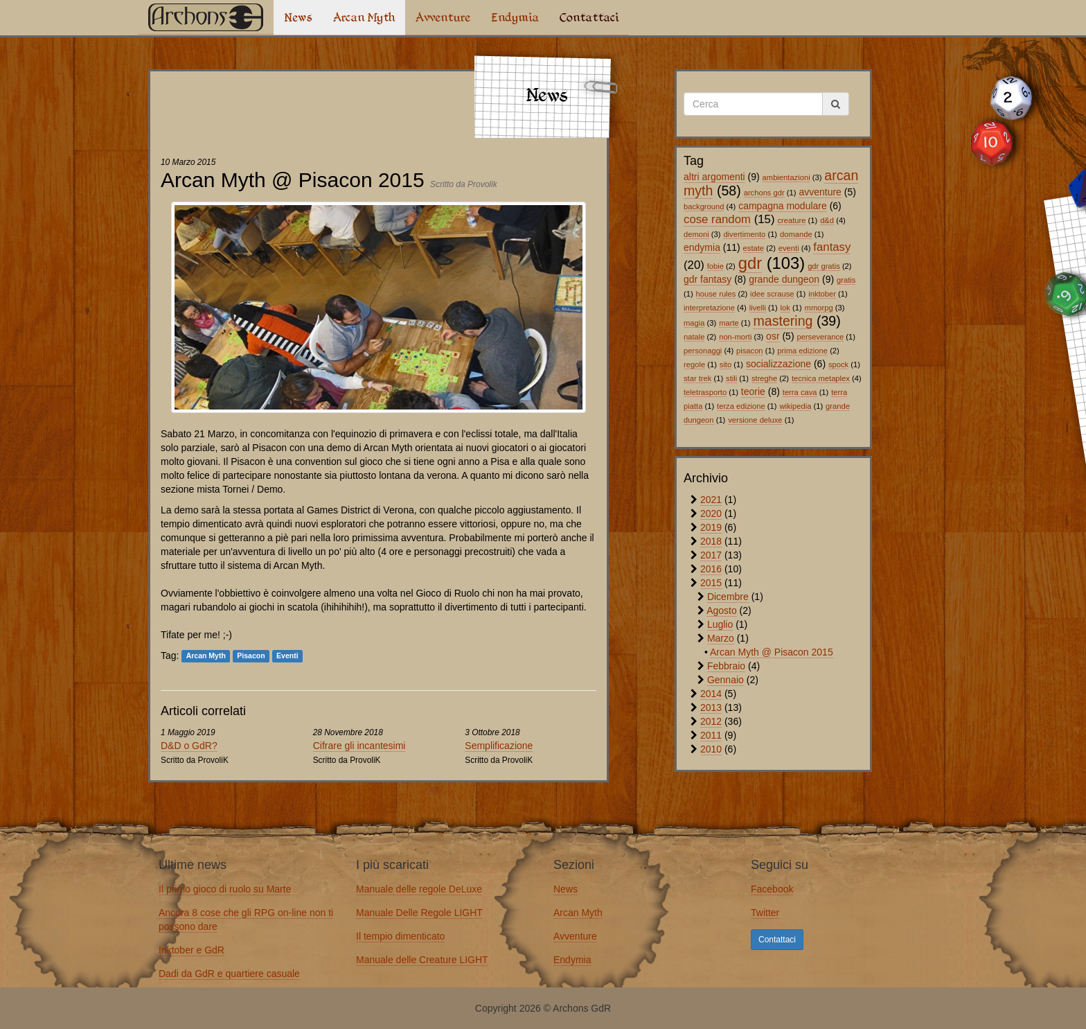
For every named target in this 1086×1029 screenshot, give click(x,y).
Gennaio (725, 679)
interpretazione (709, 308)
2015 (711, 582)
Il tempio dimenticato (400, 936)
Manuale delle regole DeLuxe (419, 889)
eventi (788, 248)
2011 (711, 735)
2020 (711, 513)
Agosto (721, 610)
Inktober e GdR (191, 950)
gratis (846, 280)
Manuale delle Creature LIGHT (422, 959)
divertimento (744, 234)
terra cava (800, 392)
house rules (716, 294)
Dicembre (728, 596)
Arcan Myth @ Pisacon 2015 (771, 652)
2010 (711, 749)
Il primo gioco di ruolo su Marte (225, 889)
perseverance (820, 337)
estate (753, 248)
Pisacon (251, 656)
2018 (711, 541)
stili (731, 378)
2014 (711, 693)
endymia (702, 247)
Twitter (765, 912)
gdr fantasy (707, 279)
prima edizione (802, 350)
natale (694, 337)
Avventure (443, 17)
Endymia (515, 17)
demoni (696, 234)
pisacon (749, 350)
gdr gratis (824, 266)
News (298, 17)
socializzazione (778, 363)
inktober (822, 294)
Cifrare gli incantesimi (359, 745)
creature (791, 220)
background (704, 206)
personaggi (703, 350)
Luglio (720, 624)
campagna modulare (782, 205)
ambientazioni (786, 177)
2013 (711, 707)
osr (772, 336)
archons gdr (764, 192)
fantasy (832, 247)
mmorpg (819, 308)
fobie (715, 266)
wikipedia (795, 406)
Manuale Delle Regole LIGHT (419, 912)
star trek (697, 378)
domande (796, 234)
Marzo (720, 638)
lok (785, 308)
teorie (753, 391)
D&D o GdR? (189, 745)
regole (694, 364)
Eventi (287, 656)
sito (725, 364)
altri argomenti (714, 176)
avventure (820, 191)
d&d (827, 220)
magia (694, 323)
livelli (757, 308)
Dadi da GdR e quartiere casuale (229, 973)
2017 (711, 555)
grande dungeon (784, 279)
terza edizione (741, 406)
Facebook (772, 889)
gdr (750, 263)
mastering (782, 320)
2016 (711, 568)
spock (838, 364)
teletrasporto (705, 392)
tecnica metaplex (821, 378)
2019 (711, 527)
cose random (717, 219)
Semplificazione (499, 745)
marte (729, 323)
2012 (711, 721)
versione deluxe (755, 420)
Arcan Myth (364, 17)
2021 (711, 499)
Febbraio (726, 665)
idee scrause (772, 294)
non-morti (735, 337)
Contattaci (589, 17)
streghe (764, 378)
